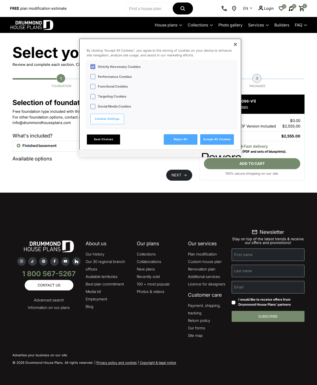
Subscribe (268, 316)
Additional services (204, 276)
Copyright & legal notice (158, 363)
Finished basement (39, 145)
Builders (281, 24)
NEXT (179, 175)
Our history (95, 254)
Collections (200, 24)
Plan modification (202, 254)
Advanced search (49, 300)
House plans (168, 24)
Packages (257, 81)
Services (258, 24)
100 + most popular (153, 284)
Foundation (61, 81)
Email (239, 287)
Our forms (196, 328)
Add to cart (252, 163)
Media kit (93, 291)
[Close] (235, 44)
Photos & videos (150, 291)
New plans (146, 269)
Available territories (102, 276)
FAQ (301, 24)
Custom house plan (205, 261)
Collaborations (149, 261)
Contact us (49, 285)
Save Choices (103, 139)
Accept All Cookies (217, 139)
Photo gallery (230, 24)
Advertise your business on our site (39, 355)
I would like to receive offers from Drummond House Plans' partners (264, 301)
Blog (89, 306)
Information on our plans (49, 307)
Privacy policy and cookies (116, 363)
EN (246, 8)
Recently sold (148, 276)
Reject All (180, 139)
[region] (160, 97)
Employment (96, 299)
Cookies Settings (107, 119)
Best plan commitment (105, 284)
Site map (195, 335)
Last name (243, 270)
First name (243, 254)
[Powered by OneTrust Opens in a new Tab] (220, 154)
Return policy (199, 320)
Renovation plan (201, 269)
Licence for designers (206, 284)
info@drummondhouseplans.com (41, 122)
